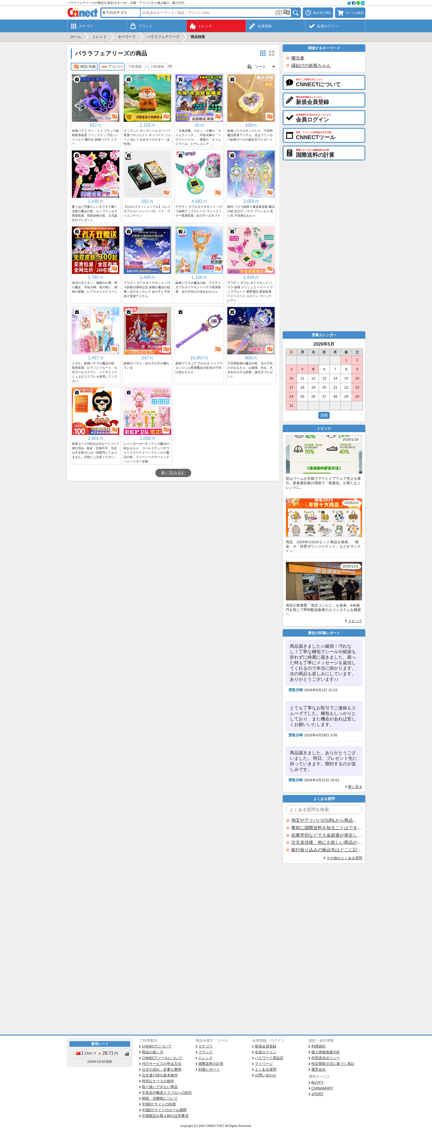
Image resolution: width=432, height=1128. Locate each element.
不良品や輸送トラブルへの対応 (167, 1093)
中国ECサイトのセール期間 (164, 1110)
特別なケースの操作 (158, 1081)
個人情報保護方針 (325, 1052)
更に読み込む (173, 473)
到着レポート (209, 1069)
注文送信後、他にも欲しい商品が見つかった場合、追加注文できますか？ (326, 842)
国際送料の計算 (210, 1064)
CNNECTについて (157, 1046)
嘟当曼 (297, 58)
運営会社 (318, 1069)
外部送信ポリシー (325, 1058)
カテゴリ (205, 1046)
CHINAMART (322, 1088)
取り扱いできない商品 (160, 1087)
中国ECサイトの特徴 (159, 1104)
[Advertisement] (173, 522)
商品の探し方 (152, 1052)
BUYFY (317, 1082)
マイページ (264, 1064)
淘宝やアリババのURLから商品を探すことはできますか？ (326, 820)
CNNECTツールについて (162, 1058)
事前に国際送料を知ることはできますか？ (326, 827)
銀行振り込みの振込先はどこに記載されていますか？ (326, 849)
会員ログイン (265, 1052)
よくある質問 (265, 1069)
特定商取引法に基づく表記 (332, 1064)
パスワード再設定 (269, 1058)
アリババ (112, 66)
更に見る (355, 787)
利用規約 (318, 1046)
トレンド (205, 1058)
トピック (355, 621)
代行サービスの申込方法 (161, 1064)
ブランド (205, 1052)
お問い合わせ (265, 1075)
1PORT (317, 1094)
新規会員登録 (265, 1046)
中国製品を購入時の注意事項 (165, 1116)
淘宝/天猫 (84, 66)
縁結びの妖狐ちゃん (311, 65)
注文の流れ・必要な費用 (161, 1069)
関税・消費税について (160, 1098)
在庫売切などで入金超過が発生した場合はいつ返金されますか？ (326, 835)
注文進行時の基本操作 (160, 1075)
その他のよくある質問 (344, 858)
